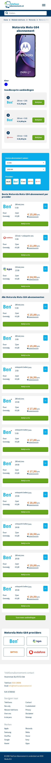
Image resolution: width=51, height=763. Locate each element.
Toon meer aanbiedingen (25, 617)
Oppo (28, 743)
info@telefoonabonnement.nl (20, 686)
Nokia (28, 732)
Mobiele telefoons (18, 20)
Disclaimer (29, 713)
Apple (6, 728)
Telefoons (8, 702)
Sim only (7, 706)
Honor (28, 736)
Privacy (28, 710)
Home (6, 20)
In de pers (8, 717)
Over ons (7, 713)
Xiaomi (6, 743)
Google (7, 740)
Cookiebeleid (30, 706)
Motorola (29, 728)
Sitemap (29, 717)
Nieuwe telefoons (11, 710)
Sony (27, 740)
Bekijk (38, 102)
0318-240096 (16, 683)
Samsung (7, 732)
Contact (29, 702)
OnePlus (7, 736)
